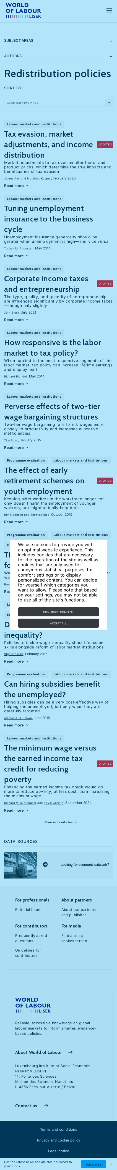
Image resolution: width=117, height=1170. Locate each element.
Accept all (58, 623)
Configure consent (58, 612)
